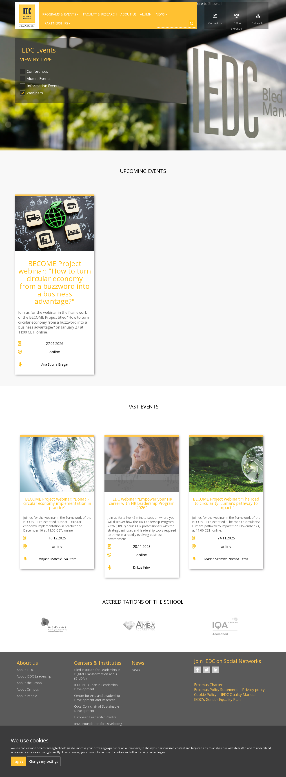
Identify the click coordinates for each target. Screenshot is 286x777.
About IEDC (25, 670)
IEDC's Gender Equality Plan (217, 699)
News (136, 670)
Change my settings (43, 761)
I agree (18, 761)
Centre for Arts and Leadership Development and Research (97, 697)
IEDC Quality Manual (238, 694)
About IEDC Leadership (34, 676)
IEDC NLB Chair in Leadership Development (96, 687)
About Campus (28, 689)
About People (27, 696)
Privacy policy (253, 689)
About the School (29, 683)
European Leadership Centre (95, 717)
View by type (36, 59)
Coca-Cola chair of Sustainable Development (96, 708)
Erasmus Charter (208, 684)
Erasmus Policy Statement (216, 689)
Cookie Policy (205, 694)
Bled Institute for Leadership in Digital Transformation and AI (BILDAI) (97, 674)
